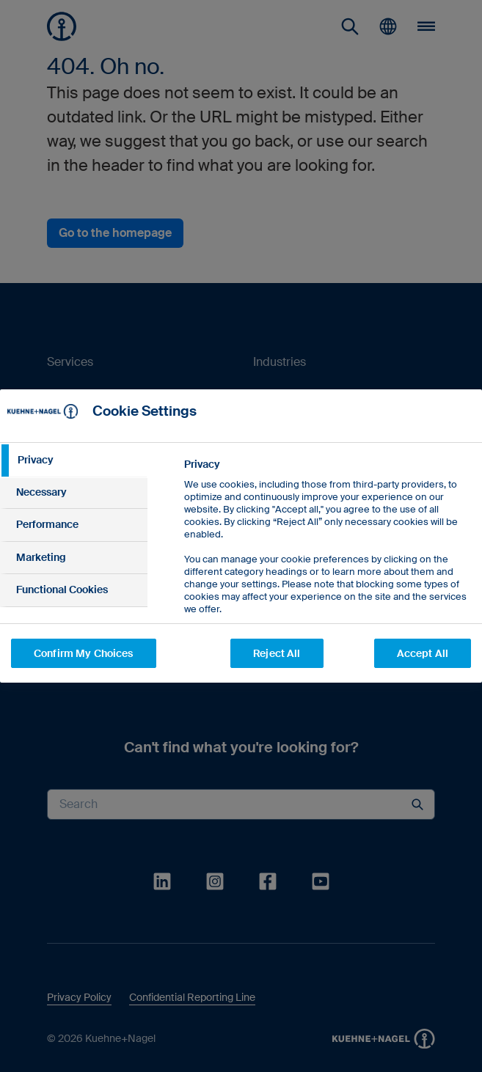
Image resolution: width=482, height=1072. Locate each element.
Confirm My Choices (84, 653)
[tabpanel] (327, 588)
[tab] (73, 460)
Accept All (422, 653)
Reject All (276, 653)
